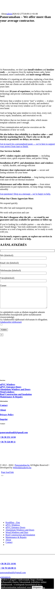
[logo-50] (7, 11)
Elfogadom (37, 591)
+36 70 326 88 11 (7, 446)
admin (9, 14)
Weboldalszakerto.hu (22, 472)
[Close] (2, 479)
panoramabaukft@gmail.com (14, 436)
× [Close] (1, 339)
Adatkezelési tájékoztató (11, 326)
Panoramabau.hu (22, 469)
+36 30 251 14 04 (8, 441)
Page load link (7, 476)
